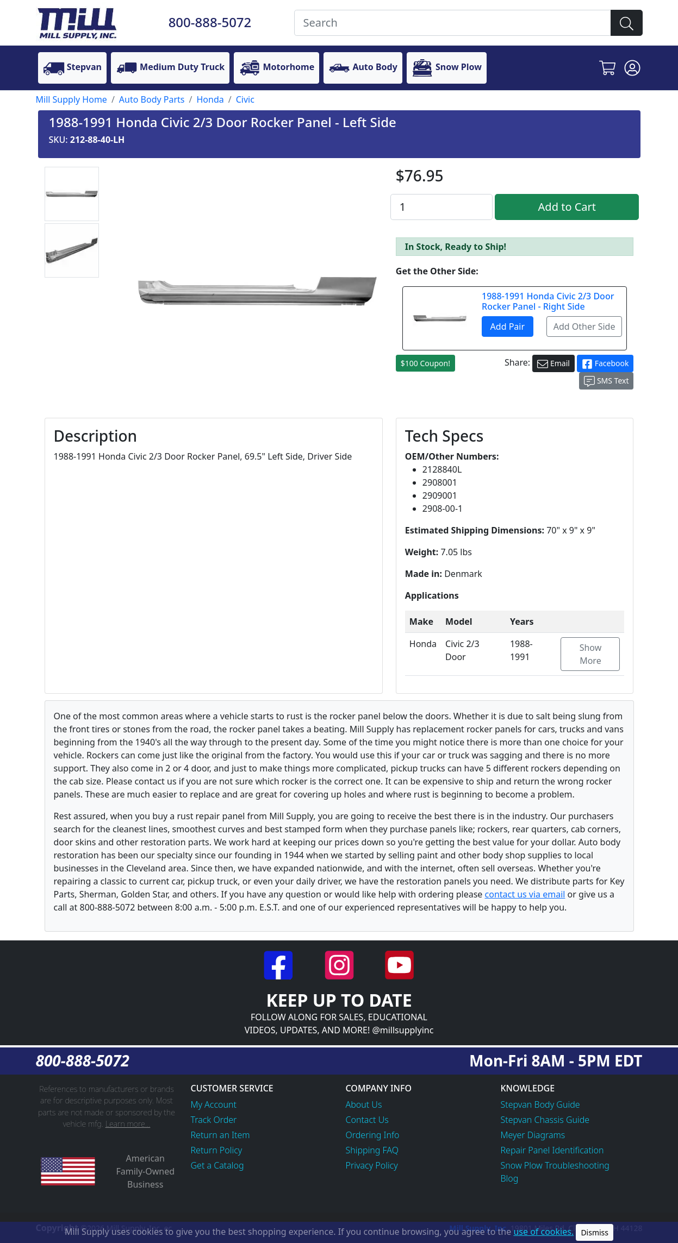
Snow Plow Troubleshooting (555, 1165)
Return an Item (220, 1135)
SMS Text (606, 381)
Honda (209, 99)
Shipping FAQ (372, 1150)
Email (553, 363)
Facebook (605, 363)
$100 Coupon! (425, 363)
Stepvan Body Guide (540, 1104)
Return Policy (216, 1150)
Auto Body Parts (152, 99)
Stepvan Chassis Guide (545, 1120)
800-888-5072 (210, 22)
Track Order (214, 1120)
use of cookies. (543, 1232)
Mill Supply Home (71, 99)
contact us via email (525, 894)
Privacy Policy (372, 1165)
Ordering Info (373, 1135)
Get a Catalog (217, 1165)
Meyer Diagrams (533, 1135)
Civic (245, 99)
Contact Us (367, 1120)
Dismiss (594, 1232)
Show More (591, 654)
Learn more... (128, 1124)
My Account (214, 1104)
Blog (510, 1178)
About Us (364, 1104)
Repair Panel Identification (552, 1150)
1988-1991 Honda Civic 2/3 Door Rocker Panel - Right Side (548, 301)
